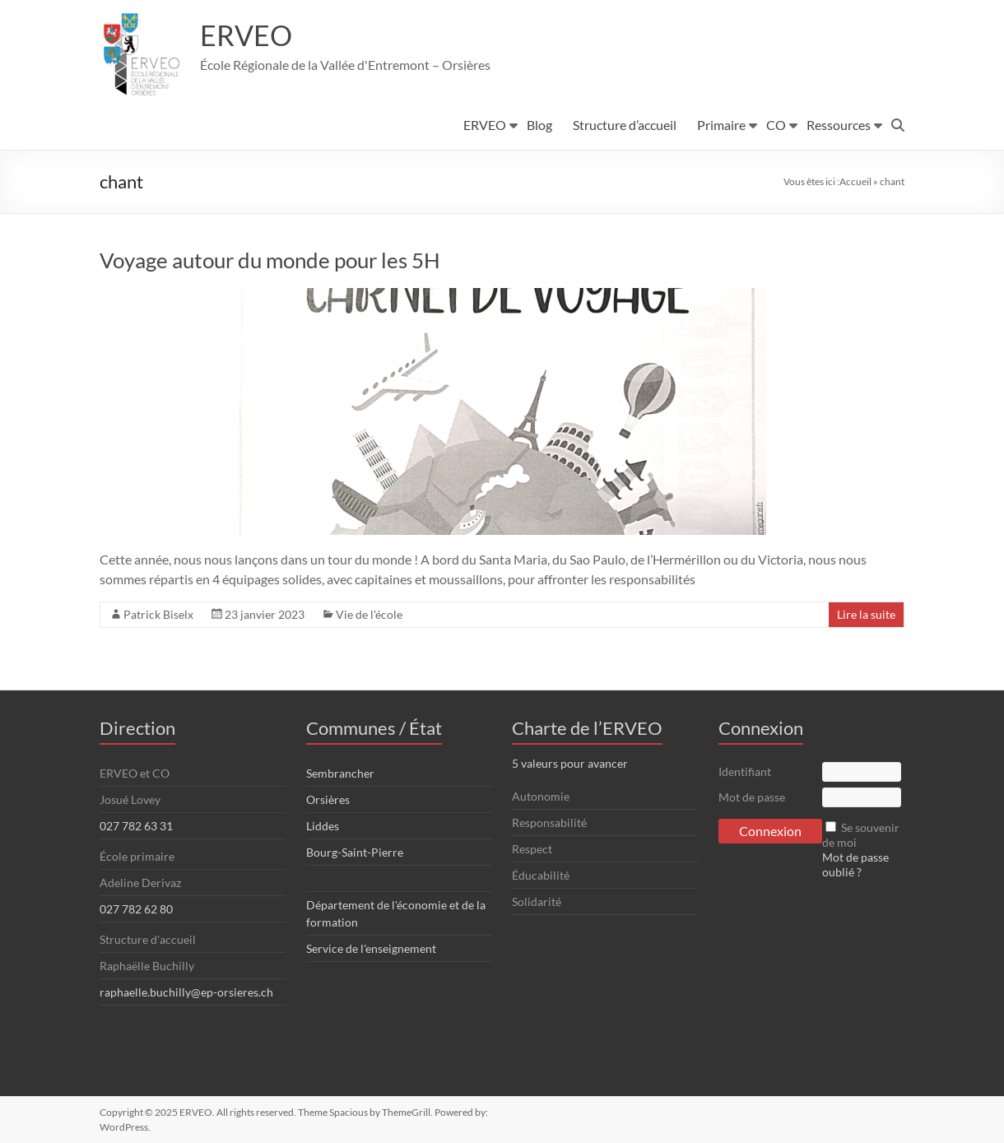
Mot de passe (751, 797)
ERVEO (248, 35)
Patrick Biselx (158, 614)
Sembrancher (340, 773)
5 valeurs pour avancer (570, 763)
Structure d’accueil (624, 124)
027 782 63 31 (136, 826)
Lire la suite (866, 614)
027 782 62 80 (136, 909)
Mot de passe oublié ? (855, 864)
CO (776, 124)
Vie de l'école (369, 614)
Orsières (328, 799)
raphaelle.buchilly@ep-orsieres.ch (186, 992)
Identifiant (744, 771)
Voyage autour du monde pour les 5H (270, 260)
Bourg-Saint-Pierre (354, 852)
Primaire (721, 124)
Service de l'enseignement (371, 948)
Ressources (838, 124)
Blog (539, 124)
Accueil (855, 181)
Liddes (322, 826)
